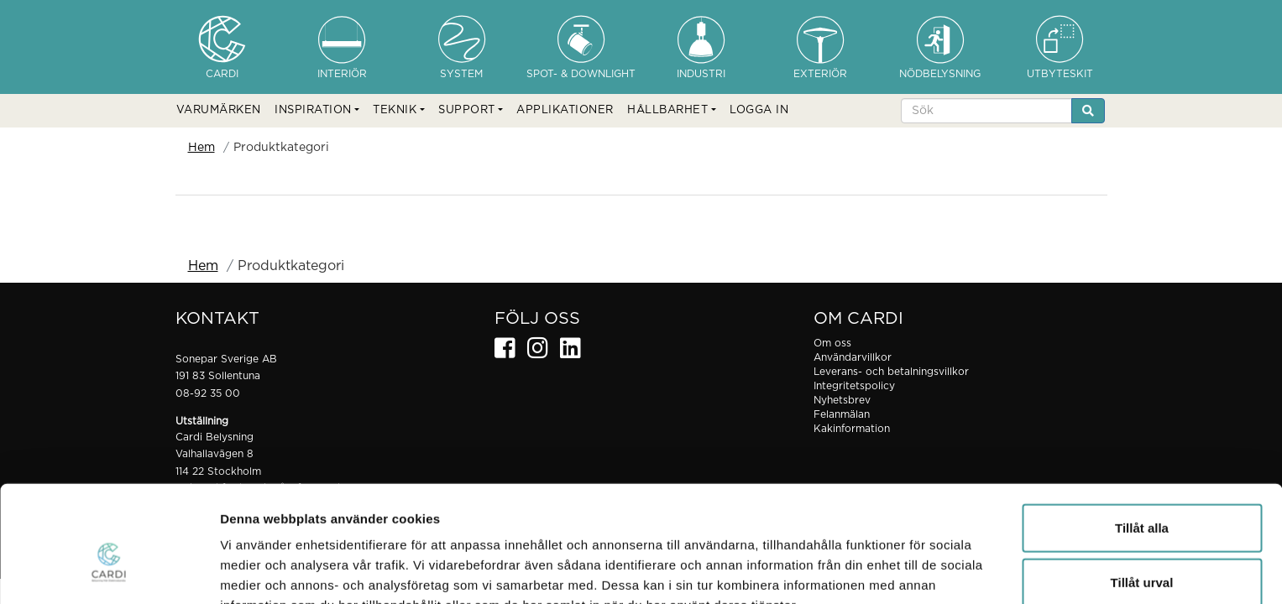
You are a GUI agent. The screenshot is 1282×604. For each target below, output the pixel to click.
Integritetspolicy (854, 386)
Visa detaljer (912, 571)
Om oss (832, 343)
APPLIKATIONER (565, 110)
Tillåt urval (1142, 494)
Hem (201, 148)
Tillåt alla (1142, 439)
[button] (317, 110)
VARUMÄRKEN (218, 110)
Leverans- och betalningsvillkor (891, 372)
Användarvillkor (853, 357)
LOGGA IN (759, 110)
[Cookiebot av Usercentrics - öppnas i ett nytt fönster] (108, 571)
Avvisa (1142, 549)
